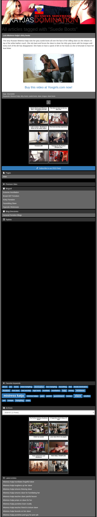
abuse (5, 387)
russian (69, 396)
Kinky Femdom (9, 200)
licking (71, 391)
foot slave (15, 391)
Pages (7, 173)
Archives (8, 408)
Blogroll (7, 189)
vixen (28, 401)
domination (39, 387)
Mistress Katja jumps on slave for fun (17, 500)
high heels (36, 391)
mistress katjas (32, 396)
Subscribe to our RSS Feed (48, 168)
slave (39, 96)
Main (5, 177)
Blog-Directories (10, 211)
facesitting (63, 387)
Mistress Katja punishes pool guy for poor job (20, 515)
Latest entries (9, 478)
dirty (22, 96)
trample (10, 401)
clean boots (51, 96)
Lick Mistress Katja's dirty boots (16, 35)
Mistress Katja (15, 96)
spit (4, 401)
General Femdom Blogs (12, 215)
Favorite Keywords (11, 383)
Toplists (7, 220)
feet (70, 387)
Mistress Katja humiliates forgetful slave (18, 482)
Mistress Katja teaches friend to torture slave (20, 507)
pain (42, 396)
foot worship (26, 391)
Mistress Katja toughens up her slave (17, 485)
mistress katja (14, 395)
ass (10, 387)
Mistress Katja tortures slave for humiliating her (21, 493)
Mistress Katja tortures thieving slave (17, 489)
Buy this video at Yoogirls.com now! (48, 87)
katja (64, 391)
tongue (44, 96)
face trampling (51, 387)
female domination (80, 387)
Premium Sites (10, 184)
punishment (59, 396)
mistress (80, 390)
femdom (6, 391)
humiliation (56, 391)
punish (48, 396)
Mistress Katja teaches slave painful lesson (20, 496)
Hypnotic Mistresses (11, 207)
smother (87, 396)
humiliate (46, 391)
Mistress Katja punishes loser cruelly (17, 504)
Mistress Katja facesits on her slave (17, 511)
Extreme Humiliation (11, 192)
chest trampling (26, 387)
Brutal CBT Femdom (11, 196)
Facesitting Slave (10, 203)
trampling (20, 400)
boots (26, 96)
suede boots (33, 96)
